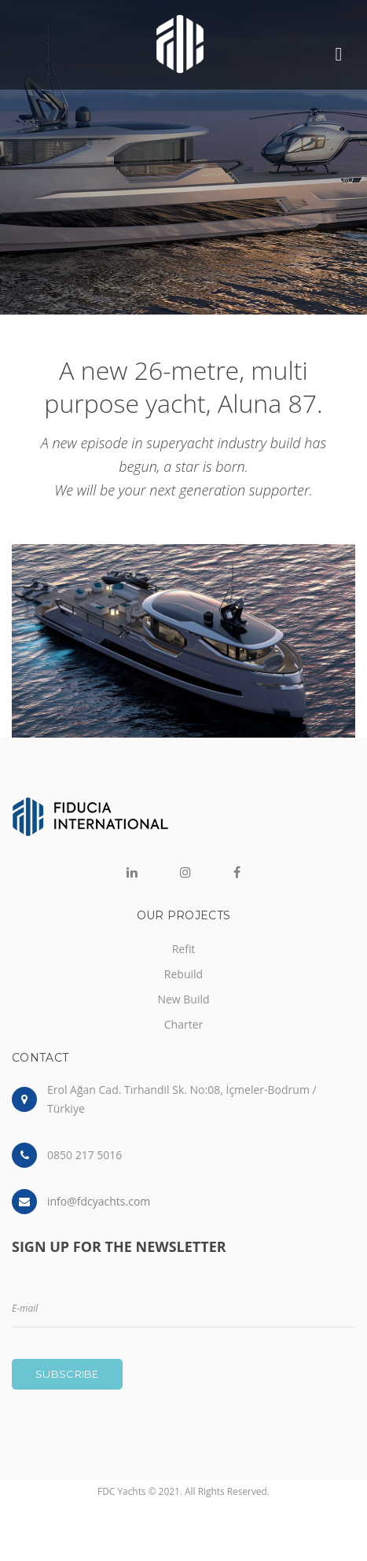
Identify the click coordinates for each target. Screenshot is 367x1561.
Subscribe (67, 1374)
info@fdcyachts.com (98, 1201)
